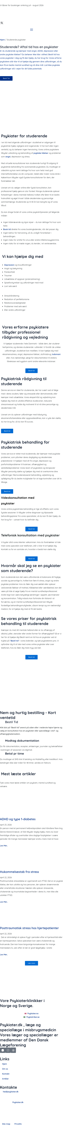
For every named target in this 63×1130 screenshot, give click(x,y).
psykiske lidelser (40, 153)
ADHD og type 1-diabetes (17, 819)
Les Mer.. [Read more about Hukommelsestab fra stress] (4, 902)
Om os (5, 1069)
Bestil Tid (6, 78)
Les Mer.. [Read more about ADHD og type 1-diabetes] (4, 845)
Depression (9, 265)
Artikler (5, 1079)
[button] (2, 23)
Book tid (7, 229)
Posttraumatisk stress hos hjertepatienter (29, 928)
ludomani (56, 354)
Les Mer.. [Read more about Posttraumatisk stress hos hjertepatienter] (4, 954)
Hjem (2, 39)
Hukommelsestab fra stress (19, 872)
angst (8, 156)
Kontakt (5, 1074)
